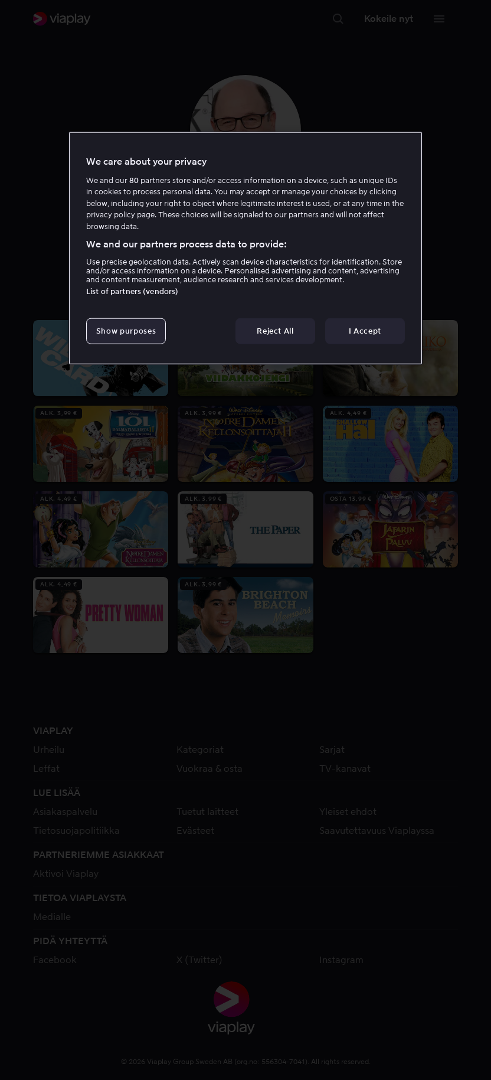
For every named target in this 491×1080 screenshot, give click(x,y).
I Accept (365, 330)
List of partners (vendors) (132, 290)
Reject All (275, 330)
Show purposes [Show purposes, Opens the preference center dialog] (126, 330)
